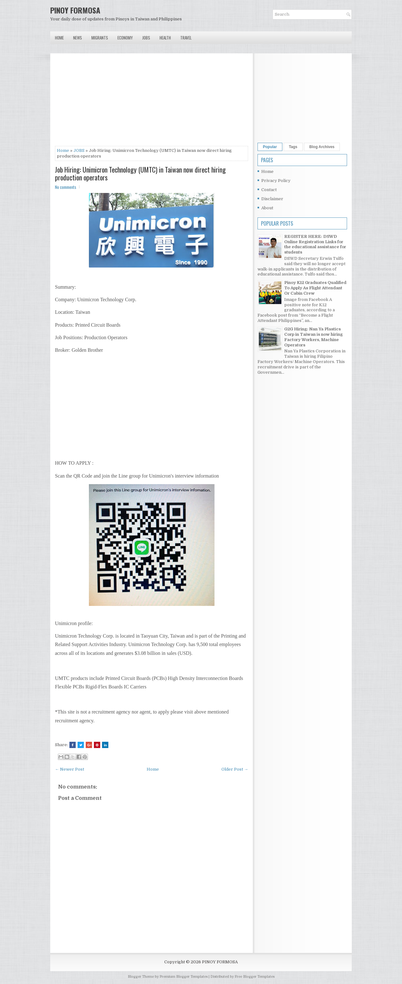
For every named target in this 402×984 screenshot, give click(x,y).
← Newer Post (69, 769)
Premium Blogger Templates (184, 977)
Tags (293, 147)
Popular (270, 147)
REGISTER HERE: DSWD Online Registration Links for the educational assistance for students (315, 244)
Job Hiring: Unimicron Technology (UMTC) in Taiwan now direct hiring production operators (140, 173)
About (267, 208)
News (77, 38)
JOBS (78, 150)
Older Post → (234, 769)
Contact (269, 189)
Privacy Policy (276, 180)
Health (165, 38)
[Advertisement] (151, 102)
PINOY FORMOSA (75, 10)
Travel (186, 38)
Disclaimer (272, 198)
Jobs (146, 38)
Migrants (99, 38)
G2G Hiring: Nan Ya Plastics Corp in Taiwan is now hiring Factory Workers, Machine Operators (313, 337)
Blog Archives (321, 147)
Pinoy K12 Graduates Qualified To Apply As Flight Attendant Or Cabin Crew (315, 288)
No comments (65, 187)
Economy (125, 38)
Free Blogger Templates (254, 977)
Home (59, 38)
